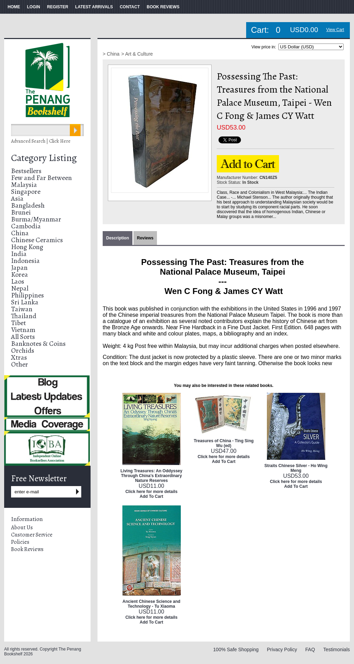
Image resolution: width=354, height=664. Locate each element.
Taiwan (21, 309)
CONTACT (130, 6)
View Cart (335, 29)
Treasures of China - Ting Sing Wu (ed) (223, 443)
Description (117, 238)
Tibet (18, 323)
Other (19, 364)
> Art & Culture (137, 54)
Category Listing (44, 157)
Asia (17, 198)
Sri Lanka (24, 302)
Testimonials (336, 649)
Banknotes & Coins (38, 343)
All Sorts (23, 336)
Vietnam (23, 329)
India (19, 253)
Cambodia (26, 226)
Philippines (27, 295)
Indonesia (25, 260)
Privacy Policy (282, 649)
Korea (19, 274)
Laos (17, 281)
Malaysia (24, 184)
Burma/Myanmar (36, 219)
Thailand (23, 316)
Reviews (145, 238)
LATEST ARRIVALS (94, 6)
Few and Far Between (41, 177)
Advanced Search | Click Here (41, 141)
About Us (22, 527)
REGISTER (57, 6)
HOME (14, 6)
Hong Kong (27, 247)
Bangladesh (28, 205)
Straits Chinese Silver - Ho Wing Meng (296, 468)
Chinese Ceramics (37, 240)
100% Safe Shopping (236, 649)
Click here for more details (151, 491)
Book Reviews (27, 549)
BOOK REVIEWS (163, 6)
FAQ (310, 649)
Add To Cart (151, 496)
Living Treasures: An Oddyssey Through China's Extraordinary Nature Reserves (152, 475)
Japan (19, 267)
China (20, 233)
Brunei (21, 212)
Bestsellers (26, 171)
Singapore (25, 191)
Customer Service (32, 535)
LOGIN (33, 6)
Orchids (22, 350)
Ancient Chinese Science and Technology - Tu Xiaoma (151, 604)
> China (111, 54)
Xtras (19, 357)
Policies (20, 542)
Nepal (19, 288)
